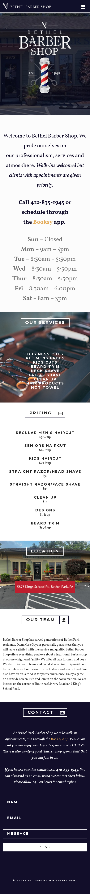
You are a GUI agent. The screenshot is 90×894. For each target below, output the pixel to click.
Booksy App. (60, 739)
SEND (45, 847)
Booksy (43, 222)
